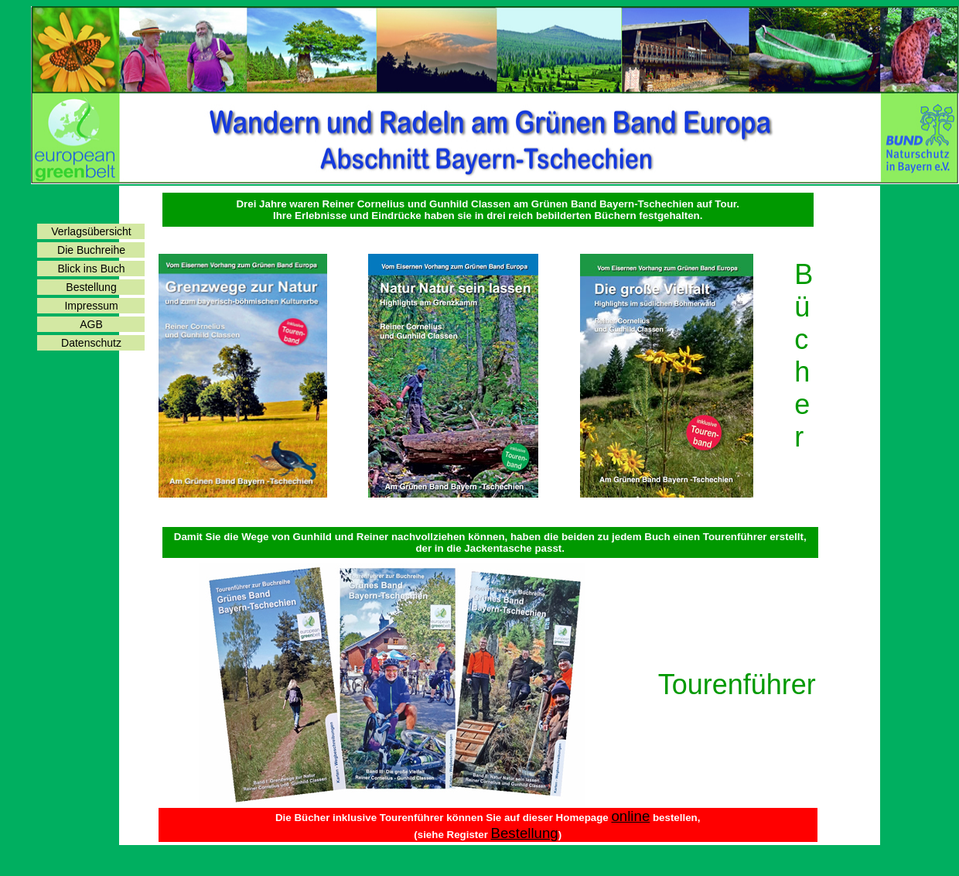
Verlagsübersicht (91, 231)
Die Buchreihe (91, 250)
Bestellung (91, 287)
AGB (91, 324)
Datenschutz (91, 343)
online (630, 816)
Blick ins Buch (91, 268)
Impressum (91, 305)
